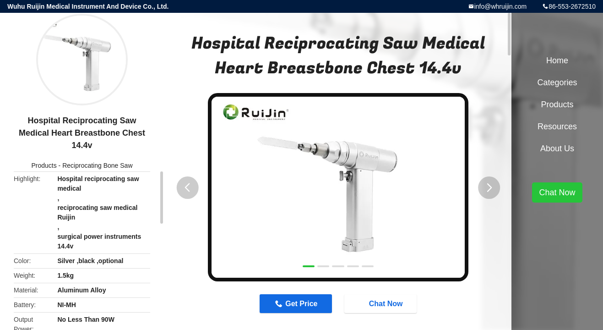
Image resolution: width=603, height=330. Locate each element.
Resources (557, 126)
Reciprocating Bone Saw (97, 165)
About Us (557, 148)
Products (43, 165)
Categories (557, 82)
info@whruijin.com (500, 6)
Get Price (301, 304)
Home (557, 60)
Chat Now (381, 303)
